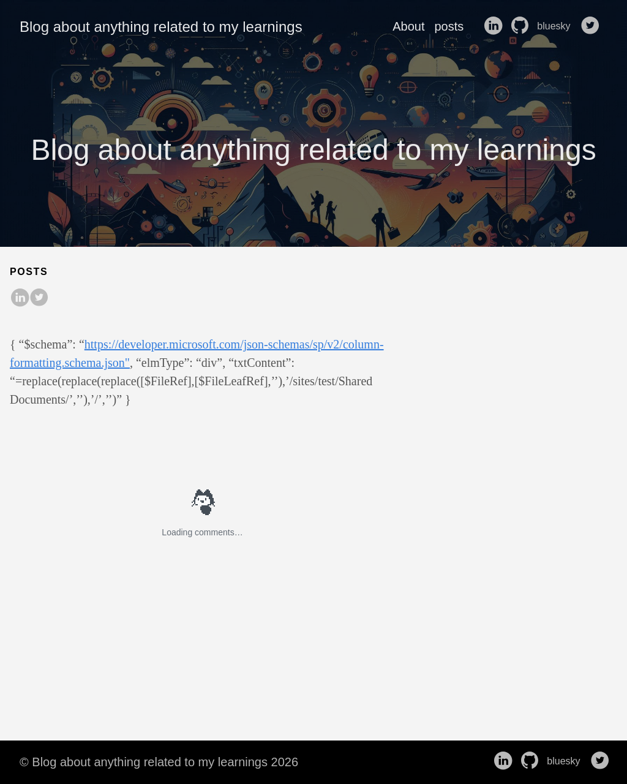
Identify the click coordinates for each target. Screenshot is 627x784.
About (408, 26)
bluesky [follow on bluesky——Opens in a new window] (557, 26)
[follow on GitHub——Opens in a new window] (522, 26)
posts (449, 26)
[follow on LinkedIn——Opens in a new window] (495, 26)
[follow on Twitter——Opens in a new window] (592, 26)
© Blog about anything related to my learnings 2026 (159, 762)
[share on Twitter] (39, 298)
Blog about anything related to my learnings (161, 26)
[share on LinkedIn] (19, 298)
